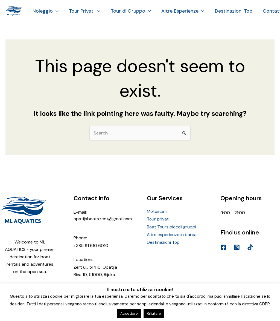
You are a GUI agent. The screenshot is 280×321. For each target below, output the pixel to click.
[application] (55, 11)
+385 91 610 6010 (91, 245)
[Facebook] (223, 248)
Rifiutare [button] (154, 313)
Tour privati (158, 219)
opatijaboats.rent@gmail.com (103, 219)
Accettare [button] (129, 313)
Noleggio (45, 11)
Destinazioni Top (230, 11)
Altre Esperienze (180, 11)
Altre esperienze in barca (172, 234)
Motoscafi (157, 211)
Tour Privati (84, 11)
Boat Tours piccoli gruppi (172, 226)
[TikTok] (250, 248)
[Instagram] (237, 248)
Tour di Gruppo (129, 11)
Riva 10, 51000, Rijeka (94, 274)
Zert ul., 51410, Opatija (95, 267)
